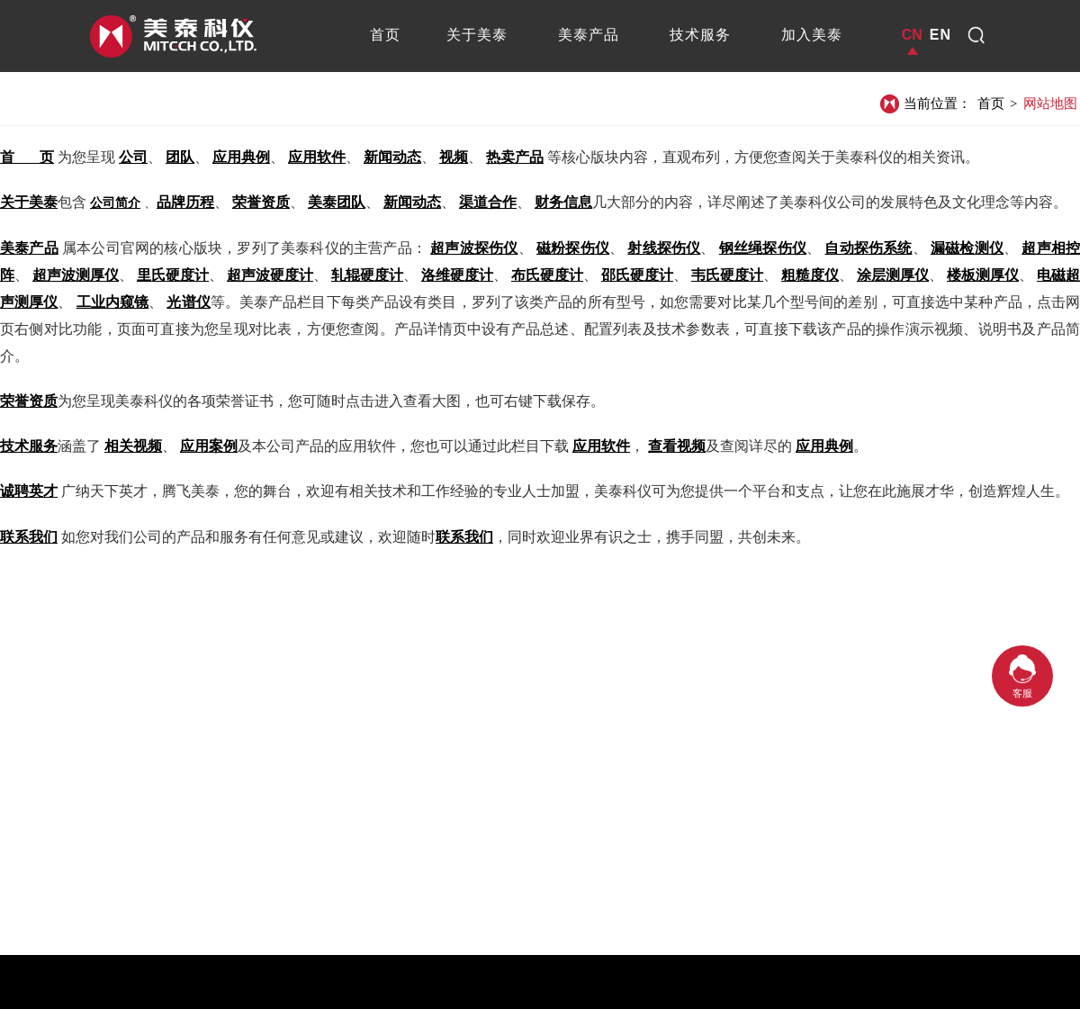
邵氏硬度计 (637, 275)
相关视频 (133, 446)
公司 (133, 157)
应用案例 (209, 446)
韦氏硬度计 (727, 275)
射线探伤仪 (663, 248)
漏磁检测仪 (967, 248)
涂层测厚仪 (893, 275)
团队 (180, 157)
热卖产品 (515, 157)
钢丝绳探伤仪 (762, 248)
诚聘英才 (29, 491)
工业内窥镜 (112, 302)
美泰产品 (29, 248)
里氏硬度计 (173, 275)
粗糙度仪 (810, 275)
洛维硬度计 (457, 275)
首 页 (27, 157)
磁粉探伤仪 (572, 248)
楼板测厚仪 (983, 275)
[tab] (385, 35)
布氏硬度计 (547, 275)
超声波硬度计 (270, 275)
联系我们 (29, 537)
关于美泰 (29, 202)
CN (912, 34)
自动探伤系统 (868, 248)
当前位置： (937, 103)
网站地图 (1050, 103)
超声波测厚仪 (75, 275)
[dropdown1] (976, 35)
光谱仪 (188, 302)
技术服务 (29, 446)
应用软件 (317, 157)
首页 (990, 103)
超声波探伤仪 (474, 248)
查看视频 (677, 446)
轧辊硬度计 (367, 275)
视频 (453, 157)
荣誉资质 (29, 401)
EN (940, 34)
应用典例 (241, 157)
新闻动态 (392, 157)
